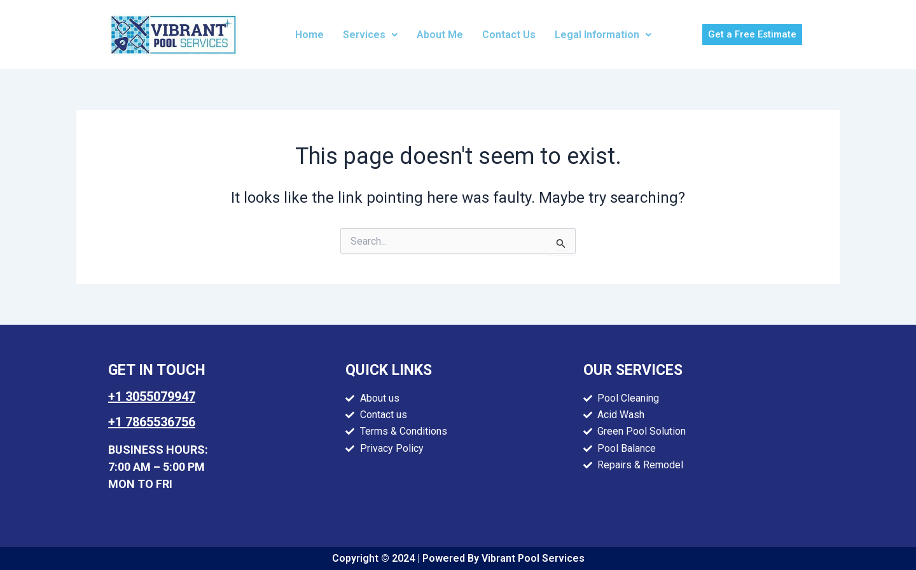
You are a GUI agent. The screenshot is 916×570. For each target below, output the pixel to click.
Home (309, 35)
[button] (370, 35)
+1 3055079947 (151, 396)
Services (370, 35)
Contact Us (509, 35)
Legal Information (603, 35)
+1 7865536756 (151, 422)
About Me (440, 35)
